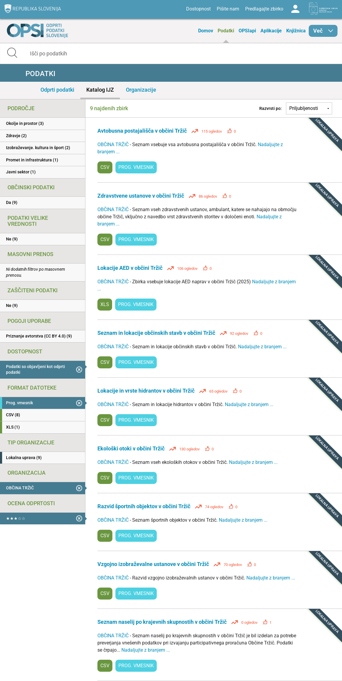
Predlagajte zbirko (264, 9)
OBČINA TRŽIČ (113, 144)
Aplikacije (271, 31)
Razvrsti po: (270, 108)
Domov (205, 31)
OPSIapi (247, 31)
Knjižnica (296, 31)
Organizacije (141, 90)
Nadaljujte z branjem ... (262, 346)
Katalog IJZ (100, 90)
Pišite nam (228, 9)
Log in (295, 9)
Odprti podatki (57, 90)
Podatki (226, 31)
